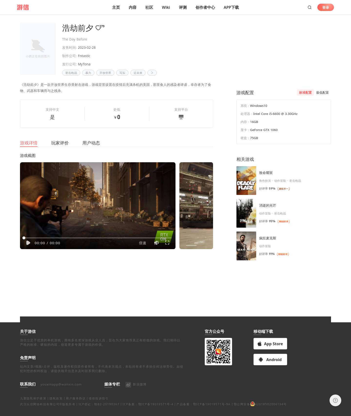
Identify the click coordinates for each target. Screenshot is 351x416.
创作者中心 (205, 7)
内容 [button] (132, 7)
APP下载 (231, 7)
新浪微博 (135, 390)
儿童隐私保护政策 (33, 404)
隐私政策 (56, 404)
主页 (116, 7)
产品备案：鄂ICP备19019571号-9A (203, 410)
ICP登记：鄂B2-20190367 (98, 410)
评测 (183, 7)
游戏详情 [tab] (29, 149)
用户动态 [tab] (91, 149)
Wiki (166, 7)
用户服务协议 (76, 404)
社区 (149, 7)
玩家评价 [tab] (60, 149)
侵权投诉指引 (98, 404)
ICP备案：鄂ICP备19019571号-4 (148, 410)
